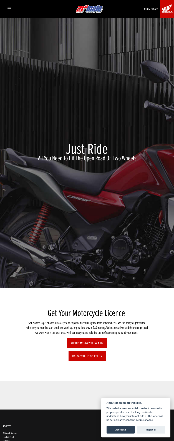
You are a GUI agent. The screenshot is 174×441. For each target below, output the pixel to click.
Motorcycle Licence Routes (87, 356)
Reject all (151, 429)
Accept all (120, 429)
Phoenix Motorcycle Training (87, 343)
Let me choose (144, 420)
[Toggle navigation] (9, 9)
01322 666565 (151, 9)
